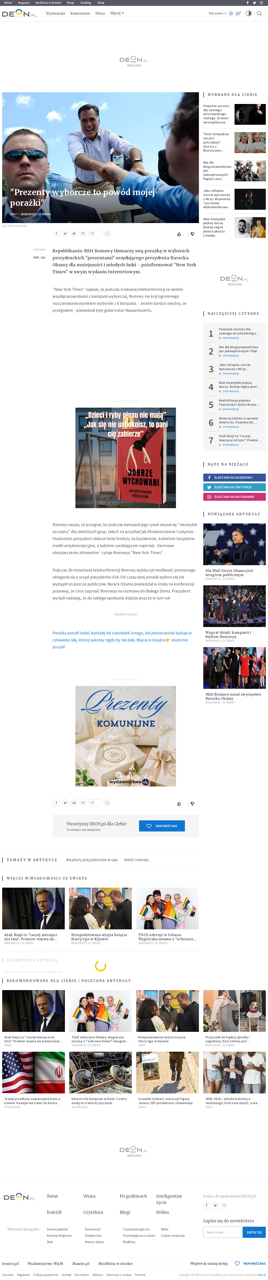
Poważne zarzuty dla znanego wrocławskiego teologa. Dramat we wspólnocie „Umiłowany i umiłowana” (216, 118)
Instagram (261, 3)
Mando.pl (80, 1264)
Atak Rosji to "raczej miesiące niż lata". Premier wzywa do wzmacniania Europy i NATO (30, 939)
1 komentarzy (229, 427)
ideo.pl (262, 1275)
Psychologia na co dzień (139, 1235)
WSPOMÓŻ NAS (250, 1263)
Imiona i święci (94, 1242)
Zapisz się (254, 1232)
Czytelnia (93, 1212)
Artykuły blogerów (59, 1235)
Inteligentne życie (169, 1199)
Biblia (8, 3)
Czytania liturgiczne (136, 1229)
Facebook (248, 3)
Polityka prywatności (45, 1275)
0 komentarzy (229, 373)
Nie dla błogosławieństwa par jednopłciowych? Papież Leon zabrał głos (217, 172)
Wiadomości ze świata (36, 214)
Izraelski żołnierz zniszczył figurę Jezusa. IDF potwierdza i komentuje (165, 1101)
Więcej (115, 13)
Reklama (97, 1275)
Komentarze (80, 13)
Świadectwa (93, 1235)
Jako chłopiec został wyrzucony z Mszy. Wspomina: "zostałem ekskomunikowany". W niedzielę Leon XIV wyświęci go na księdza (218, 205)
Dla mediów (82, 1275)
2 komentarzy (229, 355)
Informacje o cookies (118, 1275)
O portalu (8, 1275)
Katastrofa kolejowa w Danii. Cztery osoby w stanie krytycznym (99, 1101)
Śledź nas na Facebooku (229, 477)
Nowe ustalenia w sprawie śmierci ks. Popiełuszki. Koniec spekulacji (238, 422)
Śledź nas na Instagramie (230, 497)
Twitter (254, 3)
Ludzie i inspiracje (173, 1235)
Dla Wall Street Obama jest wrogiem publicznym (229, 573)
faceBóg (85, 3)
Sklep (100, 3)
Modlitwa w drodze (48, 3)
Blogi (70, 3)
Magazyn (24, 3)
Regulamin (23, 1275)
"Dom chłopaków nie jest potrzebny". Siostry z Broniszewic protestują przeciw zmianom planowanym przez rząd (216, 150)
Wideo (162, 1212)
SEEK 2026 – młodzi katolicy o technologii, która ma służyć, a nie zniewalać (231, 1103)
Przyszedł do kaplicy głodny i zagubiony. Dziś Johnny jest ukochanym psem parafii (227, 1041)
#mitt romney (136, 859)
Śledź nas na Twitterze (229, 487)
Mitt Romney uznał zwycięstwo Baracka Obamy (233, 696)
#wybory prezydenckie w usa (91, 859)
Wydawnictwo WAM (45, 1264)
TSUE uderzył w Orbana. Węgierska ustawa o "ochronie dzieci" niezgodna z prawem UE (166, 939)
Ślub (50, 1242)
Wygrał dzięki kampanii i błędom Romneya (228, 634)
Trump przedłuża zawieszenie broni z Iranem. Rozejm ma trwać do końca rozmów (32, 1103)
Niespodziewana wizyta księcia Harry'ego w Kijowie (99, 937)
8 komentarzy (229, 445)
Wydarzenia (55, 13)
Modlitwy (129, 1242)
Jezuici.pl (10, 1264)
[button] (248, 13)
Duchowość (93, 1229)
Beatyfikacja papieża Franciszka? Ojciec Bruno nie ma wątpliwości (238, 404)
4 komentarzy (229, 338)
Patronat (140, 1275)
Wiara (100, 13)
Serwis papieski (57, 1229)
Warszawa (216, 13)
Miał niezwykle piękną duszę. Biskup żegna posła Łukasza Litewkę (214, 227)
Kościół (54, 1212)
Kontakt (66, 1275)
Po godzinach (133, 1196)
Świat (13, 214)
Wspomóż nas (162, 826)
